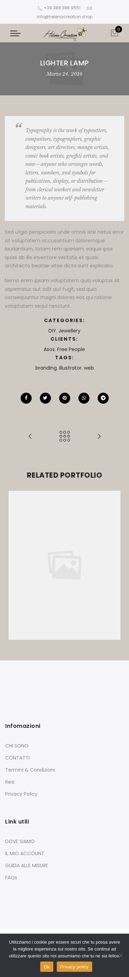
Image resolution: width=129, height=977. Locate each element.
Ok (47, 966)
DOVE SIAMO (20, 841)
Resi (9, 781)
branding (46, 367)
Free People (71, 349)
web (89, 367)
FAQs (11, 877)
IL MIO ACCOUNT (24, 853)
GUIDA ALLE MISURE (26, 865)
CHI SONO (17, 745)
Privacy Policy (21, 793)
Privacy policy (74, 966)
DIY (52, 330)
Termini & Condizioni (30, 769)
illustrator (70, 367)
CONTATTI (17, 757)
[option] (64, 565)
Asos (49, 349)
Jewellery (69, 330)
